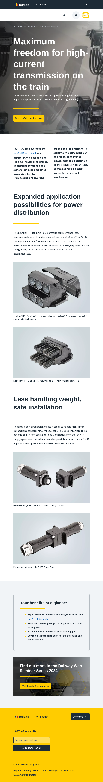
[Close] (86, 4)
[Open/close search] (64, 15)
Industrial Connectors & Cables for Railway (35, 26)
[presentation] (41, 4)
